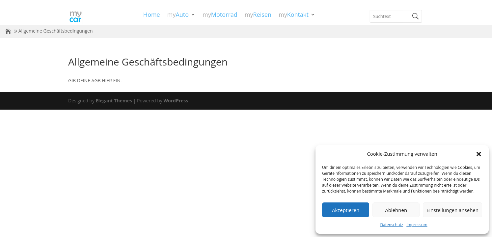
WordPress (175, 100)
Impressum (416, 224)
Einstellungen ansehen (452, 210)
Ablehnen (396, 210)
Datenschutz (391, 224)
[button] (479, 154)
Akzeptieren (345, 210)
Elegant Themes (114, 100)
